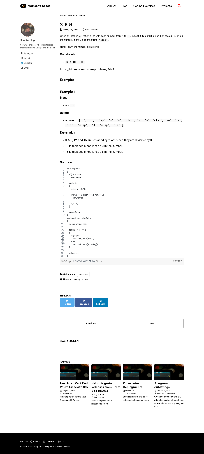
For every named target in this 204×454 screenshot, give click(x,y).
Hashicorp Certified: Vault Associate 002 (74, 392)
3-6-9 (66, 25)
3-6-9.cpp (67, 269)
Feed (64, 441)
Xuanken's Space (39, 6)
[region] (122, 220)
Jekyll (52, 446)
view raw (176, 269)
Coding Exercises (143, 6)
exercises (83, 282)
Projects (164, 6)
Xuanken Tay (28, 40)
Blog (123, 6)
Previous (91, 329)
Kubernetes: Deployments (132, 392)
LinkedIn (51, 441)
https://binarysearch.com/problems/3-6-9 (87, 72)
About (110, 6)
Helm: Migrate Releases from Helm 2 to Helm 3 (105, 394)
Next (153, 329)
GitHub (101, 269)
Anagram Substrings (162, 392)
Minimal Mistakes (64, 446)
